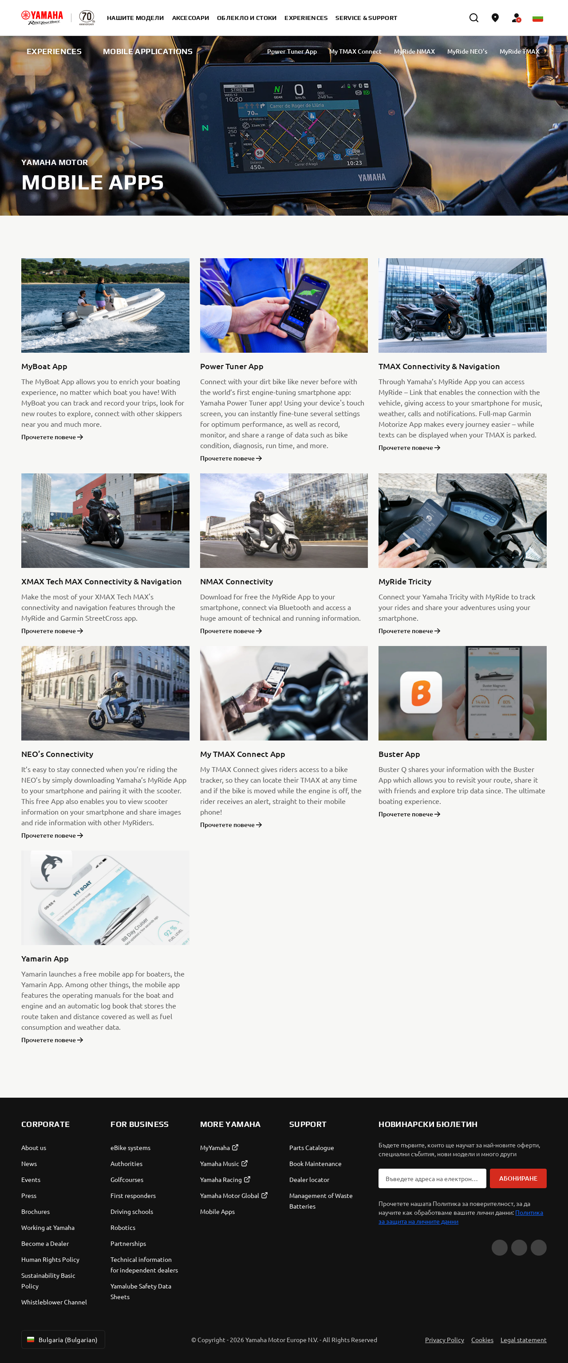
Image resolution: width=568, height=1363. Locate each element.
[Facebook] (519, 1248)
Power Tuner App (306, 51)
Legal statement (524, 1339)
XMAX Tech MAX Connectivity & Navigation (101, 581)
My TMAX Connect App (242, 753)
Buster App (399, 753)
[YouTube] (500, 1248)
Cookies (482, 1339)
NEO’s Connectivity (57, 753)
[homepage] (42, 18)
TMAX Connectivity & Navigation (439, 366)
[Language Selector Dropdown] (538, 18)
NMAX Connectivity (236, 581)
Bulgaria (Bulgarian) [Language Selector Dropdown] (61, 1339)
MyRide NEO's (482, 51)
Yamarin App (45, 958)
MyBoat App (44, 366)
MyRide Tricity (405, 581)
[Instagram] (539, 1248)
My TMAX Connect (370, 51)
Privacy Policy (444, 1339)
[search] (474, 18)
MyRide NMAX (429, 51)
